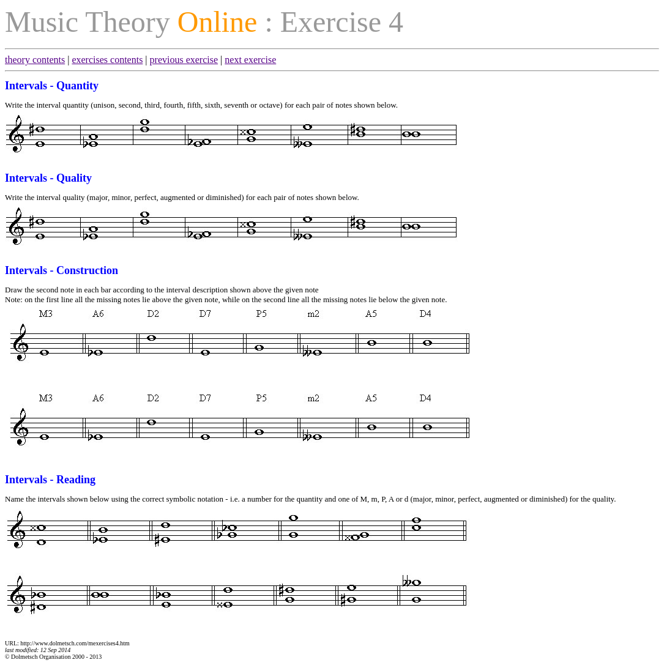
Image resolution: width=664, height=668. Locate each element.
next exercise (250, 59)
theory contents (35, 59)
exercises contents (107, 59)
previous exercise (184, 59)
